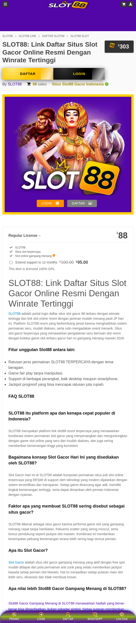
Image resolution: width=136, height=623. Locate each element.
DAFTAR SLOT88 (53, 36)
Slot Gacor (16, 562)
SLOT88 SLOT (79, 36)
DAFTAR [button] (78, 203)
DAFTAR (28, 74)
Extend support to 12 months (51, 262)
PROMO (14, 616)
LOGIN (79, 74)
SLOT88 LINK (27, 36)
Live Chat (122, 616)
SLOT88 (7, 36)
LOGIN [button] (46, 203)
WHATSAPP (95, 616)
